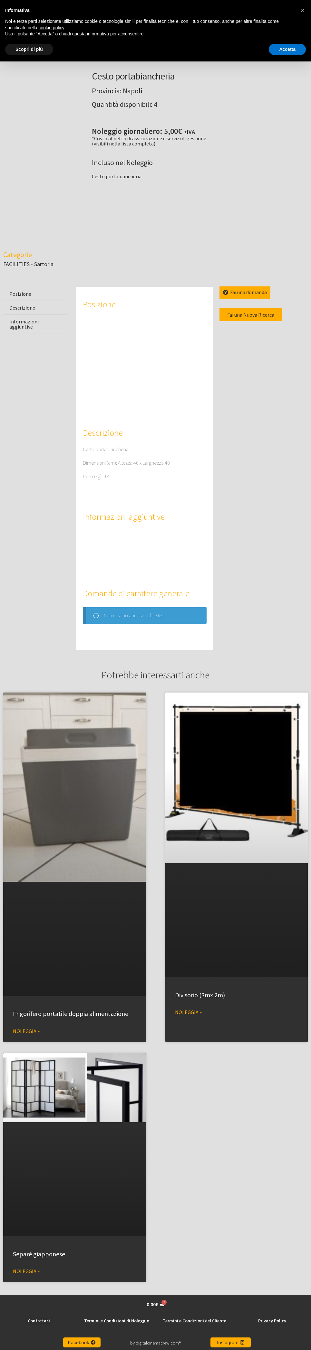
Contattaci (39, 1320)
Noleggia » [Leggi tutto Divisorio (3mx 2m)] (188, 1011)
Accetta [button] (287, 49)
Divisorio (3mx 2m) (200, 994)
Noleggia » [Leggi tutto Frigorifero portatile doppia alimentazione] (26, 1030)
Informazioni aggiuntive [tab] (24, 323)
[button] (302, 10)
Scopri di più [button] (29, 49)
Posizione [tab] (20, 293)
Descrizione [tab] (22, 307)
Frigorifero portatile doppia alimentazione (70, 1013)
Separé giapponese (39, 1253)
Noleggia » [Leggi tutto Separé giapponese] (26, 1270)
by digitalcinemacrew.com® (155, 1342)
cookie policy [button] (51, 27)
